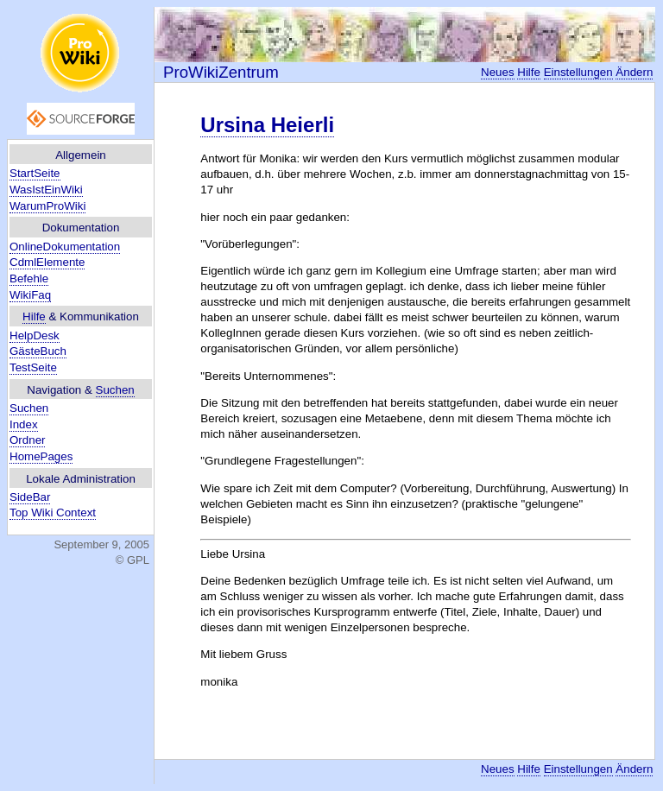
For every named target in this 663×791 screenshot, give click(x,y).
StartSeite (34, 173)
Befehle (28, 278)
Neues (498, 72)
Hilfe (34, 316)
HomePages (41, 456)
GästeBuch (37, 351)
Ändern (634, 72)
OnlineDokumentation (64, 246)
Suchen (115, 389)
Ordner (27, 439)
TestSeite (33, 367)
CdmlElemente (47, 262)
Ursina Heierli (267, 124)
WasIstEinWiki (46, 189)
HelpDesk (34, 335)
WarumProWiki (47, 205)
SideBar (29, 496)
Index (23, 424)
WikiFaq (30, 294)
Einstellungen (578, 72)
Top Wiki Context (52, 512)
